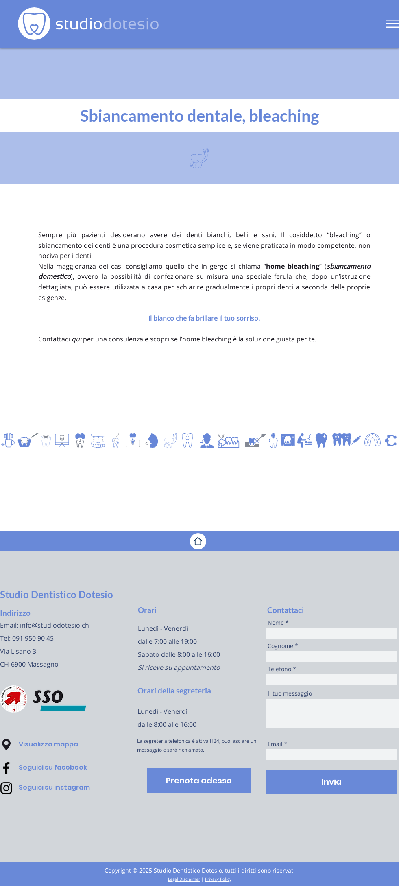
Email (275, 744)
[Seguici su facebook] (65, 768)
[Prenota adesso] (199, 780)
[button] (392, 24)
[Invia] (331, 782)
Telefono (279, 669)
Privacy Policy (218, 879)
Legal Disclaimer (184, 879)
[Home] (198, 541)
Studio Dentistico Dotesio (56, 594)
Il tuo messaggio (290, 693)
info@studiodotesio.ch (54, 625)
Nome (276, 623)
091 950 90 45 (33, 638)
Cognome (280, 646)
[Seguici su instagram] (65, 788)
